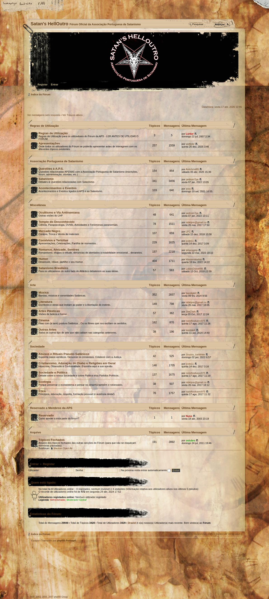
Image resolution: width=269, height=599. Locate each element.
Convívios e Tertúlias (53, 240)
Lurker (190, 133)
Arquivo (35, 432)
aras (188, 188)
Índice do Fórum (134, 62)
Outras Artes (47, 329)
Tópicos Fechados (52, 440)
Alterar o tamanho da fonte (26, 4)
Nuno (189, 416)
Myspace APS (78, 571)
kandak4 (190, 330)
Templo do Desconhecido (57, 221)
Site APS (98, 574)
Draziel (132, 522)
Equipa (35, 540)
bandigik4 (191, 293)
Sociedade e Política (53, 372)
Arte (33, 285)
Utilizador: (34, 470)
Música (44, 292)
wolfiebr (190, 144)
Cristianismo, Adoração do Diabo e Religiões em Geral (77, 363)
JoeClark (191, 311)
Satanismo (46, 179)
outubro (190, 440)
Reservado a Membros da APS (51, 408)
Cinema (44, 320)
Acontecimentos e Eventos (58, 188)
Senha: (80, 470)
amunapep (192, 250)
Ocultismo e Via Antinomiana (59, 212)
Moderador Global (77, 499)
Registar (43, 84)
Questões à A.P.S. (51, 168)
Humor (43, 259)
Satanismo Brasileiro (53, 268)
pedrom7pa (192, 179)
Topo (236, 546)
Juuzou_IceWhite (195, 354)
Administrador (57, 499)
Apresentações (49, 143)
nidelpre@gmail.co (196, 222)
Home (10, 4)
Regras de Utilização (44, 125)
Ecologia (45, 381)
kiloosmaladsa (194, 259)
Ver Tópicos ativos (72, 115)
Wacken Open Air (63, 448)
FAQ (42, 4)
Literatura (45, 301)
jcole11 (190, 241)
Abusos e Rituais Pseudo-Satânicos (64, 354)
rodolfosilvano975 (195, 320)
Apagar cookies (178, 534)
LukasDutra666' (194, 268)
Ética (42, 391)
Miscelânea (38, 205)
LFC (188, 231)
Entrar (54, 84)
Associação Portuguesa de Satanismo (56, 161)
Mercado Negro (49, 231)
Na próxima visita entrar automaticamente (146, 470)
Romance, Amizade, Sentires (59, 249)
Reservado (46, 415)
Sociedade (37, 346)
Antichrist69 (192, 169)
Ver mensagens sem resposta (43, 115)
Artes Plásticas (49, 311)
